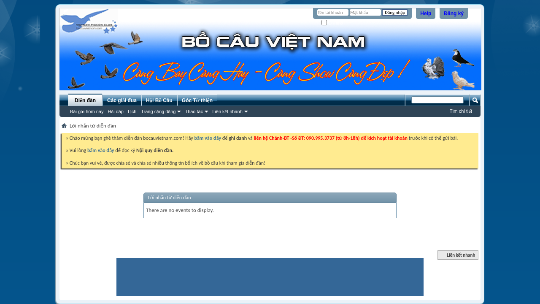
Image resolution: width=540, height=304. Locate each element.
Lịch (132, 111)
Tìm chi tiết (461, 111)
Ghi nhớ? (333, 23)
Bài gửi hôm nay (86, 111)
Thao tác (194, 111)
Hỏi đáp (116, 111)
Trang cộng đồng (158, 111)
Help (425, 13)
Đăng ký (454, 13)
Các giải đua (122, 100)
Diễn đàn (85, 100)
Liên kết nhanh (227, 111)
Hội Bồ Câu (159, 100)
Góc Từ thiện (197, 100)
